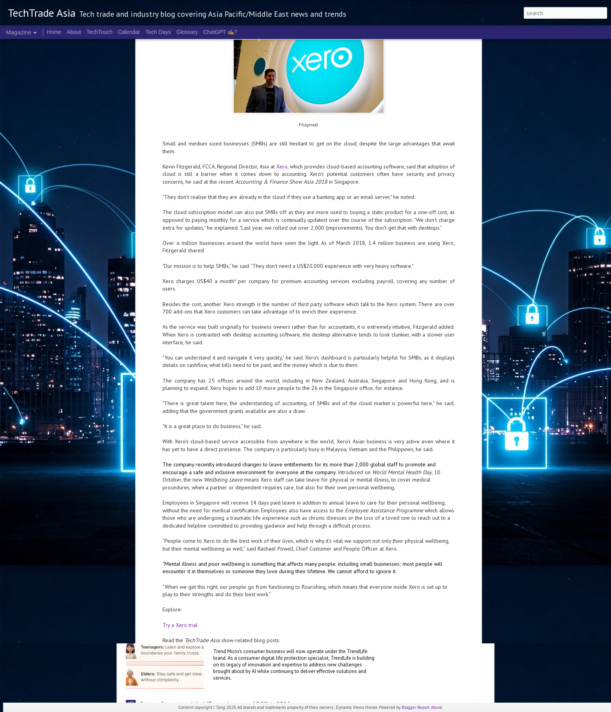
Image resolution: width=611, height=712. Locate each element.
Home (54, 32)
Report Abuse (429, 707)
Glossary (187, 32)
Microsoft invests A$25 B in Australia (275, 437)
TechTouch (100, 32)
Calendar (129, 32)
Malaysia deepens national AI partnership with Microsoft (300, 526)
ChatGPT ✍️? (220, 32)
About (74, 32)
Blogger (409, 707)
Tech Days (158, 32)
